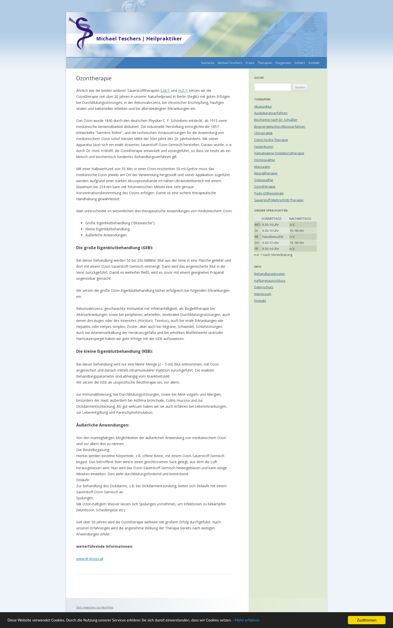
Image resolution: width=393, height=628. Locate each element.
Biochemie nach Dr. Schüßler (276, 119)
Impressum (262, 294)
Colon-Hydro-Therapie (271, 139)
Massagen (262, 166)
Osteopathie (263, 180)
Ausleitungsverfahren (270, 113)
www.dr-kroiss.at (89, 558)
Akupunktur (263, 106)
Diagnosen (283, 63)
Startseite (207, 63)
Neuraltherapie (265, 173)
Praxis (250, 63)
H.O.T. (183, 90)
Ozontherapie (264, 186)
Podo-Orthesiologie (269, 193)
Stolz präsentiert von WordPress (94, 607)
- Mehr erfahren (253, 621)
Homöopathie (264, 160)
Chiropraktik (263, 133)
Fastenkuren (263, 146)
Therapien (265, 63)
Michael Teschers (230, 63)
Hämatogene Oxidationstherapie (279, 153)
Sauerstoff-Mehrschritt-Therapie (279, 200)
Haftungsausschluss (269, 280)
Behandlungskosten (269, 273)
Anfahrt (299, 63)
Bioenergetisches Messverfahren (279, 126)
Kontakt (314, 63)
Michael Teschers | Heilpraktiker (139, 38)
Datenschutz (263, 287)
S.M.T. (165, 90)
